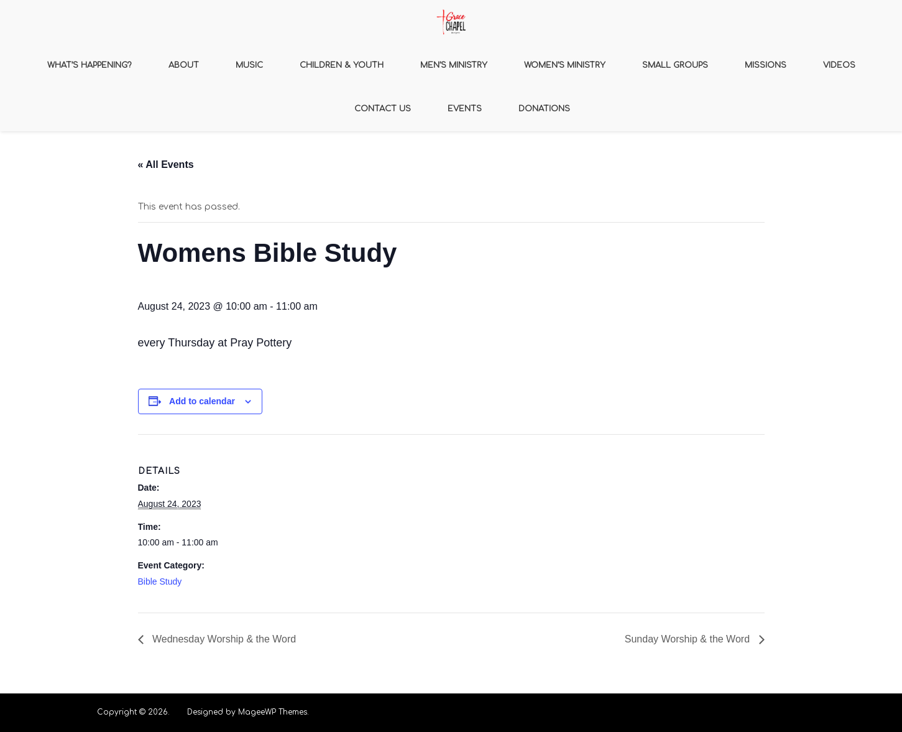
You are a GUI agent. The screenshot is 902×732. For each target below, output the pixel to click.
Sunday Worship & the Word (689, 639)
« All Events (166, 164)
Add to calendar (202, 401)
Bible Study (160, 581)
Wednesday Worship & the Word (223, 639)
